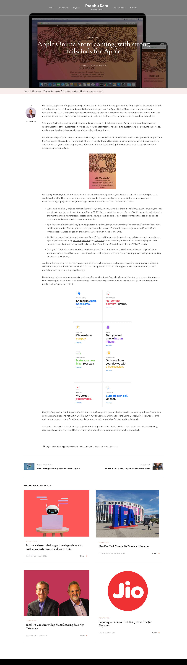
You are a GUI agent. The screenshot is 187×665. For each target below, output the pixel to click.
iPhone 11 (88, 447)
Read (83, 556)
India (81, 447)
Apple (56, 105)
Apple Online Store (120, 109)
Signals (76, 8)
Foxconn (77, 241)
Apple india (56, 447)
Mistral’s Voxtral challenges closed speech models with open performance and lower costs (54, 547)
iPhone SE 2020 (93, 212)
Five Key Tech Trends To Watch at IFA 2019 (124, 546)
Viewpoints (64, 8)
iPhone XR (113, 447)
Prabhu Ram (96, 6)
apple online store (70, 447)
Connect (134, 8)
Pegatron (99, 241)
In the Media (120, 8)
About (52, 8)
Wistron (86, 241)
